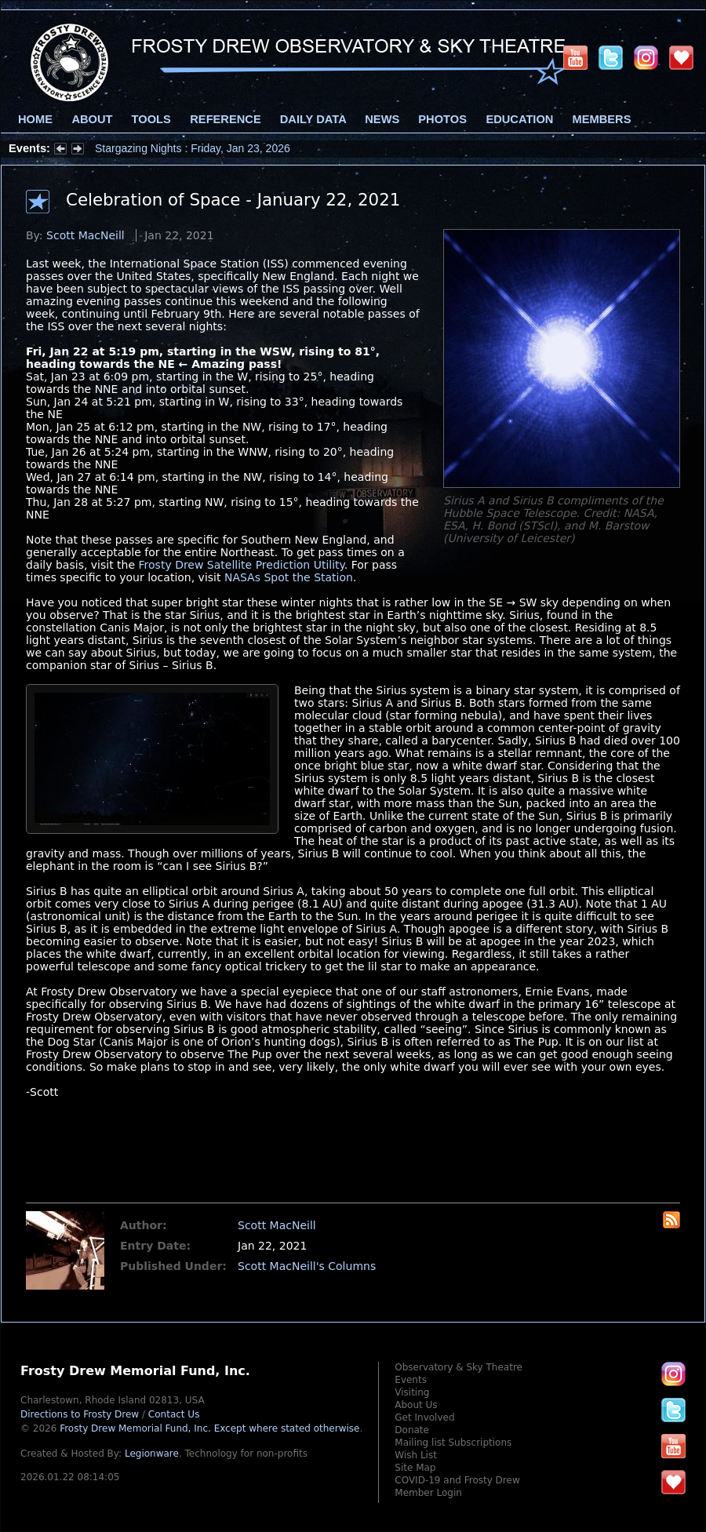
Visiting (412, 1392)
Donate (412, 1430)
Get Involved (424, 1417)
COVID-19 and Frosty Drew (457, 1480)
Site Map (415, 1467)
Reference (225, 119)
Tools (151, 119)
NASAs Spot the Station (288, 577)
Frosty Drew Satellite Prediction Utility (241, 565)
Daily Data (313, 119)
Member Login (428, 1492)
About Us (416, 1404)
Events (411, 1379)
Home (35, 119)
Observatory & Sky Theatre (458, 1367)
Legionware (152, 1453)
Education (519, 119)
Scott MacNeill (85, 235)
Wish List (416, 1455)
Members (602, 119)
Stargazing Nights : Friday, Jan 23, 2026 (192, 148)
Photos (442, 119)
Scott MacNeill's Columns (307, 1266)
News (382, 119)
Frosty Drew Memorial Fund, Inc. (209, 1428)
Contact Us (174, 1414)
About (91, 119)
